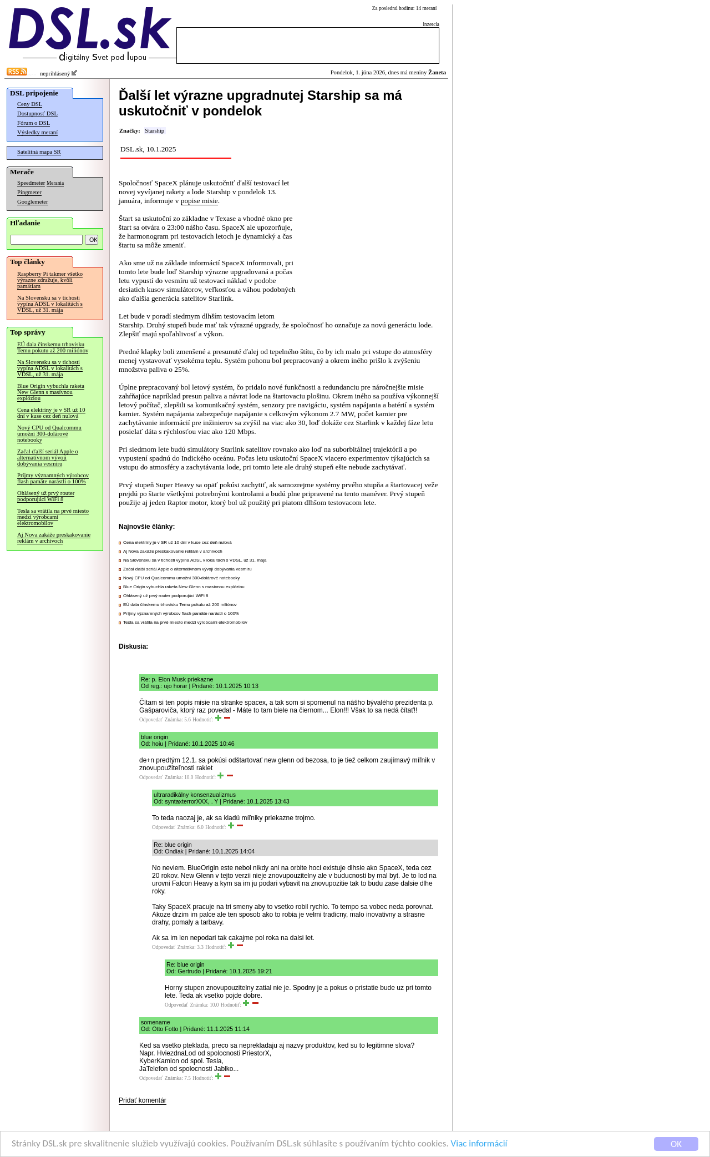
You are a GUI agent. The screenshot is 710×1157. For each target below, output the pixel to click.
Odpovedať (151, 720)
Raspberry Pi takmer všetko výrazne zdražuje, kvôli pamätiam (50, 280)
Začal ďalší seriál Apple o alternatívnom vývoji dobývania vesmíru (47, 457)
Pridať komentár (142, 1100)
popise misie (199, 200)
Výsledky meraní (37, 132)
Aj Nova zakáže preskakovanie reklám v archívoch (53, 538)
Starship (154, 131)
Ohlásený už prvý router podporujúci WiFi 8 (45, 496)
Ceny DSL (29, 104)
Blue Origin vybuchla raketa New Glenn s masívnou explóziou (50, 392)
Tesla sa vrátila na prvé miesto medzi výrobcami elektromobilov (53, 517)
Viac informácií (479, 1145)
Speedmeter (31, 183)
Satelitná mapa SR (39, 152)
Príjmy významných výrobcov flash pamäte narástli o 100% (53, 478)
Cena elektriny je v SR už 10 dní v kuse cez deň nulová (51, 413)
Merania (55, 183)
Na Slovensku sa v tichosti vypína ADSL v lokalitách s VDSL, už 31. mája (50, 304)
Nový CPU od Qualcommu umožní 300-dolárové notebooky (49, 434)
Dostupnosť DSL (37, 113)
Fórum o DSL (33, 123)
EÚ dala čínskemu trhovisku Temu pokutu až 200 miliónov (52, 347)
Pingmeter (29, 192)
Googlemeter (32, 202)
